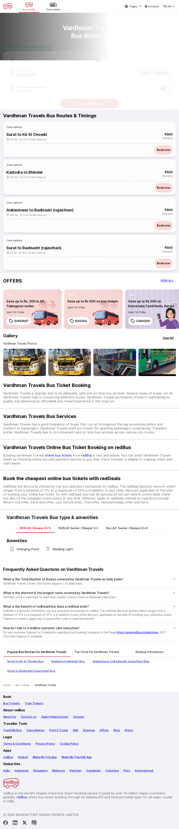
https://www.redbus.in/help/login (137, 632)
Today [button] (143, 69)
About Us (9, 716)
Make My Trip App (45, 757)
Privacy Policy (45, 743)
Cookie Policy (69, 743)
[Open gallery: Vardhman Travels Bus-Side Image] (114, 362)
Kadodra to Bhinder (24, 172)
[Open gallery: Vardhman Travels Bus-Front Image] (24, 362)
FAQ (75, 730)
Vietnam (75, 770)
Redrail (23, 757)
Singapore (40, 770)
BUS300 (78, 321)
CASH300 (140, 321)
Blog (117, 730)
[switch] (165, 85)
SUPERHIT (19, 321)
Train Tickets (34, 703)
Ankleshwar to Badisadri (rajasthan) (39, 210)
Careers (78, 716)
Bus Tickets (11, 703)
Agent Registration (54, 716)
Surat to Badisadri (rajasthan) (34, 247)
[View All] (168, 338)
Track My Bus (12, 730)
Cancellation (36, 730)
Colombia (112, 770)
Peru (126, 770)
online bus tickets (58, 455)
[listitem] (10, 295)
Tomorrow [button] (161, 69)
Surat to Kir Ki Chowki (26, 134)
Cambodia (93, 770)
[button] (48, 57)
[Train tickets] (53, 6)
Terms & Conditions (17, 743)
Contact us (29, 716)
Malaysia (58, 770)
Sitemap (89, 730)
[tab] (35, 528)
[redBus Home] (7, 6)
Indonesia (21, 770)
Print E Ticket (58, 730)
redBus (86, 455)
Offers (104, 730)
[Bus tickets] (29, 6)
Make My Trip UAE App (77, 757)
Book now (163, 150)
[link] (32, 309)
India (6, 770)
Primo (129, 730)
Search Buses (89, 100)
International (144, 770)
